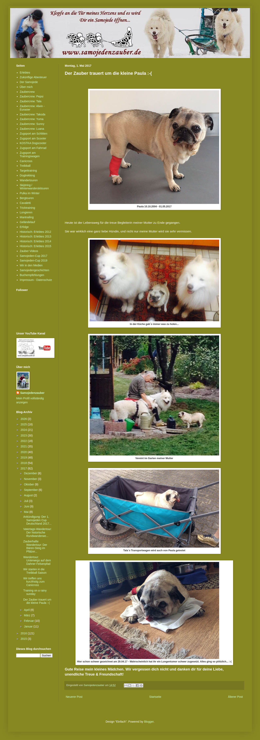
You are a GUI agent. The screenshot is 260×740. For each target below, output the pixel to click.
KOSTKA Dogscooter (33, 143)
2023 (24, 435)
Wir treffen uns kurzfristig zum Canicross (34, 582)
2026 (24, 419)
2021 (24, 446)
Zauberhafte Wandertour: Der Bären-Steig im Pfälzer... (35, 546)
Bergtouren (27, 198)
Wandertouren (29, 180)
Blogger (149, 721)
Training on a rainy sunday (35, 592)
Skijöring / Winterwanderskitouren (34, 186)
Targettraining (28, 170)
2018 (24, 463)
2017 (24, 468)
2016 (24, 633)
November (31, 479)
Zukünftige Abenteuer (33, 77)
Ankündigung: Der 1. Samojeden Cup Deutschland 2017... (37, 520)
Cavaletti (25, 203)
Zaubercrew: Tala (30, 101)
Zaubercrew (27, 91)
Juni (27, 506)
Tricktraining (27, 207)
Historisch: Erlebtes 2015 (35, 246)
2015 (24, 638)
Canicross (26, 161)
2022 (24, 441)
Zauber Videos (29, 251)
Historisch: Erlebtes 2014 (35, 241)
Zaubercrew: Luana (32, 128)
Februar (29, 620)
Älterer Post (235, 696)
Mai (26, 511)
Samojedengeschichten (34, 270)
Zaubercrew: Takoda (33, 114)
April (27, 609)
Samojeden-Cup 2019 (33, 260)
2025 (24, 424)
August (28, 495)
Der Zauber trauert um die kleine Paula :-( (37, 601)
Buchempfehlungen (32, 275)
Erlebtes (25, 72)
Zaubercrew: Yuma (32, 119)
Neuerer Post (74, 696)
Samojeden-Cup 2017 (33, 255)
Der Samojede (29, 82)
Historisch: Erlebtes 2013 (35, 236)
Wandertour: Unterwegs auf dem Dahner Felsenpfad (37, 561)
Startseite (155, 696)
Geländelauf (27, 222)
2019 (24, 457)
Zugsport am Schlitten (33, 133)
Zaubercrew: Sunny (32, 123)
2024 (24, 429)
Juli (26, 501)
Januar (28, 626)
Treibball (25, 165)
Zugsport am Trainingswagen (30, 154)
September (31, 489)
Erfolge (24, 227)
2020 (24, 452)
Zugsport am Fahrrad (33, 148)
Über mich (26, 87)
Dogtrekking (27, 175)
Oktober (29, 484)
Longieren (26, 212)
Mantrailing (27, 217)
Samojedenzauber (32, 392)
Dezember (31, 473)
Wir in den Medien (31, 265)
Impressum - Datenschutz (36, 279)
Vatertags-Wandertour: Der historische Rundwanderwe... (37, 532)
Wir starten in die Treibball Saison (35, 571)
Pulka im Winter (30, 193)
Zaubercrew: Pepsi (32, 96)
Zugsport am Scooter (33, 138)
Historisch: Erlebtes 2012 (35, 231)
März (27, 615)
